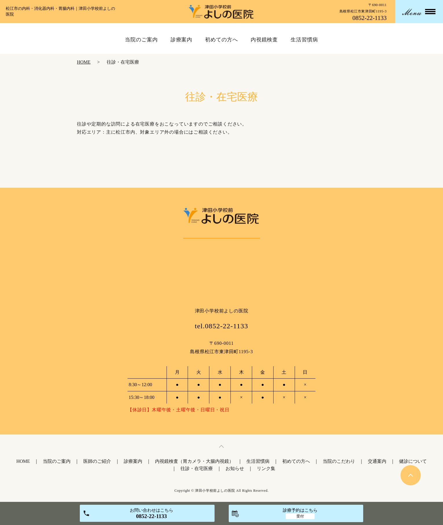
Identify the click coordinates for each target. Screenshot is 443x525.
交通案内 (377, 461)
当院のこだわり (339, 461)
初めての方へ (296, 461)
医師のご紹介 (97, 461)
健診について (413, 461)
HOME (84, 62)
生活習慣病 (258, 461)
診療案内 (133, 461)
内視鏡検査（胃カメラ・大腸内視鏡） (194, 461)
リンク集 (266, 468)
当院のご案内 (57, 461)
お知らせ (235, 468)
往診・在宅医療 (196, 468)
